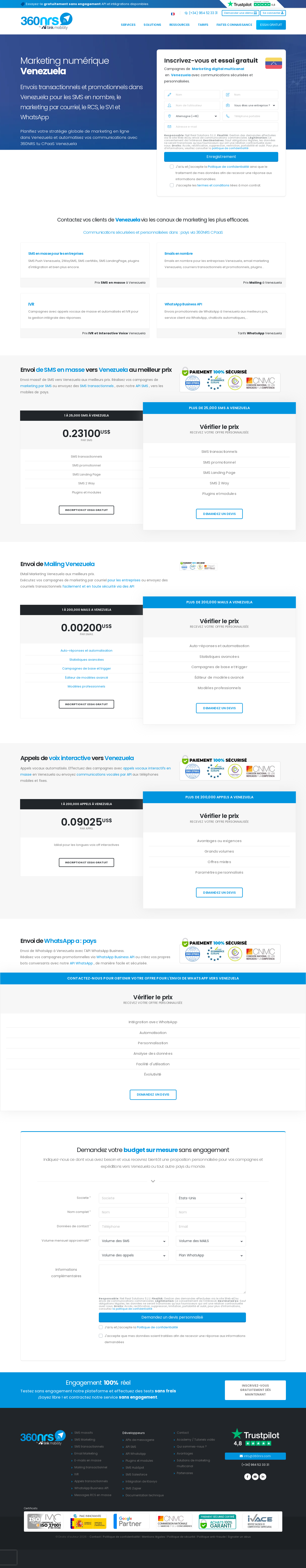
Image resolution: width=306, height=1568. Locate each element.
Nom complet (78, 1212)
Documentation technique (146, 1495)
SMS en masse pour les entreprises (55, 253)
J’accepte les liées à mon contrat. (218, 185)
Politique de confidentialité (229, 167)
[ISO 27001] (45, 1521)
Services (128, 24)
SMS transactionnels (97, 386)
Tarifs (203, 24)
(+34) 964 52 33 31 (201, 13)
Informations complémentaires (66, 1272)
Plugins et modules (140, 1461)
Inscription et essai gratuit (86, 510)
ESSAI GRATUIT (271, 25)
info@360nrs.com (255, 1456)
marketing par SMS (36, 386)
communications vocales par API (105, 774)
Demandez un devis (219, 514)
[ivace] (260, 1521)
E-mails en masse (88, 1460)
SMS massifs (84, 1433)
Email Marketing (86, 1453)
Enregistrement (221, 156)
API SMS (142, 386)
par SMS (86, 440)
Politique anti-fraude (211, 1537)
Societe (83, 1198)
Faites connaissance (234, 24)
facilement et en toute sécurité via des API (98, 586)
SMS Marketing (85, 1440)
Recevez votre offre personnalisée (219, 432)
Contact (183, 1433)
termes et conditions (213, 185)
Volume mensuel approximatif (65, 1240)
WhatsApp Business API (183, 304)
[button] (173, 13)
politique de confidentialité (230, 148)
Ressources (179, 24)
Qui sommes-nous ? (192, 1446)
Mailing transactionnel (91, 1467)
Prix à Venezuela (120, 283)
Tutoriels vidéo (206, 1440)
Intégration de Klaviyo (142, 1481)
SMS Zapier (134, 1488)
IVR (31, 304)
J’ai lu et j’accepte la (141, 1327)
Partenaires (186, 1473)
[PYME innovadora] (88, 1521)
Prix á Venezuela (262, 283)
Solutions (152, 24)
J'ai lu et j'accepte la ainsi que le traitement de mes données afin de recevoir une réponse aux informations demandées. (224, 173)
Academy (184, 1440)
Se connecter (273, 13)
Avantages (185, 1453)
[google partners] (131, 1521)
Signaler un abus (240, 1537)
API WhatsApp (82, 963)
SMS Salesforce (138, 1474)
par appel (86, 828)
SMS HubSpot (136, 1467)
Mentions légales (153, 1537)
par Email (86, 634)
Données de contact (73, 1226)
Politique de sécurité (181, 1537)
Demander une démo (240, 13)
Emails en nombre (179, 253)
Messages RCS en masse (94, 1495)
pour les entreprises (124, 580)
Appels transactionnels (92, 1481)
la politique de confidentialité (132, 1309)
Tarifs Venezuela (260, 333)
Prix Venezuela (113, 333)
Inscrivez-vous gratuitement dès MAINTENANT (255, 1390)
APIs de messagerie (141, 1440)
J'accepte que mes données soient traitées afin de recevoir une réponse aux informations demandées (175, 1339)
